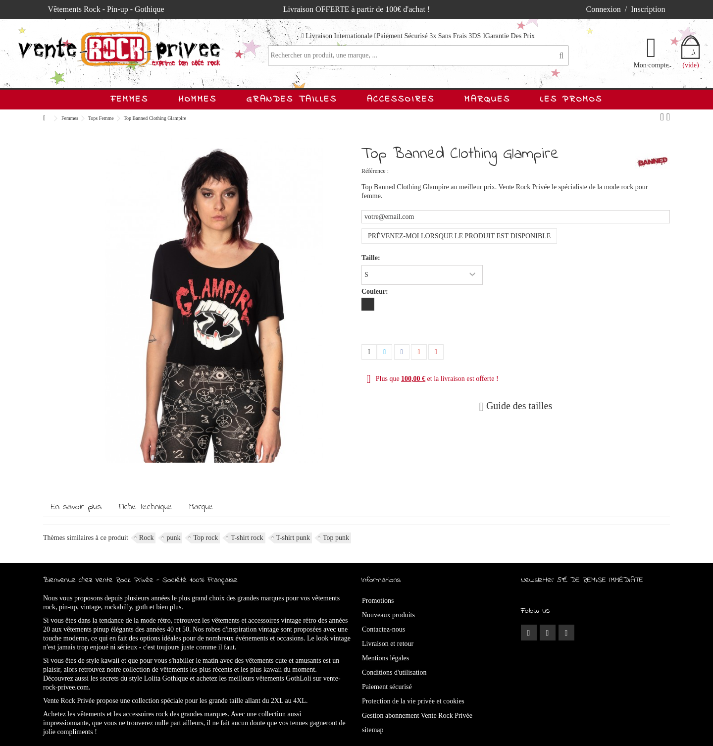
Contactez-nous (383, 629)
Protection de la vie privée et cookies (413, 701)
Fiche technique (145, 507)
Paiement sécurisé (387, 687)
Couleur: (375, 291)
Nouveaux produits (388, 615)
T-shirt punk (293, 537)
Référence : (375, 170)
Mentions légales (385, 658)
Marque (201, 507)
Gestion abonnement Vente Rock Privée (417, 715)
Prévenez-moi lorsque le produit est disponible (459, 236)
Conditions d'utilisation (394, 672)
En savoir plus (76, 507)
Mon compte (650, 64)
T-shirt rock (247, 537)
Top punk (336, 537)
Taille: (371, 258)
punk (173, 537)
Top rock (205, 537)
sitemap (373, 730)
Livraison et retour (387, 643)
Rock (146, 537)
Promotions (378, 600)
